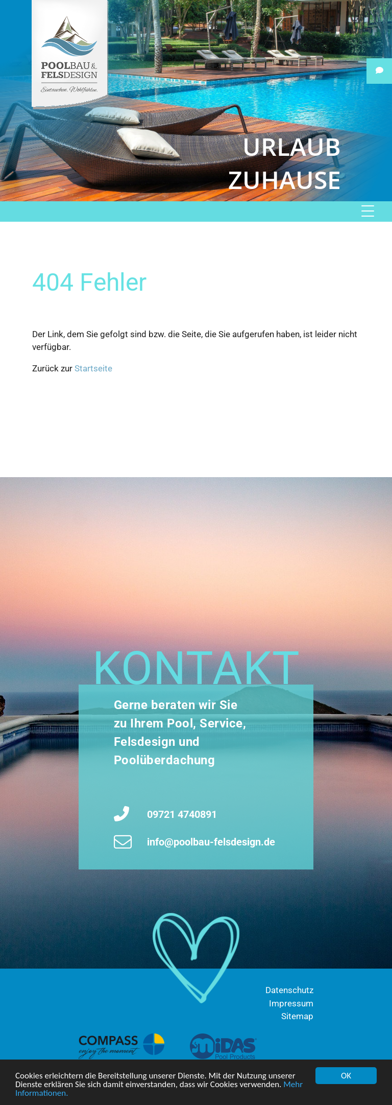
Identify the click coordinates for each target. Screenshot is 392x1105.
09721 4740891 (182, 814)
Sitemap (297, 1016)
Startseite (93, 368)
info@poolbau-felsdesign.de (211, 842)
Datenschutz (289, 990)
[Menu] (374, 211)
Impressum (291, 1003)
